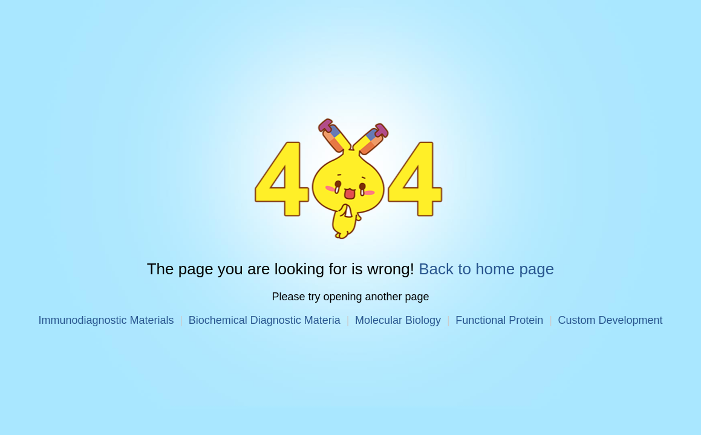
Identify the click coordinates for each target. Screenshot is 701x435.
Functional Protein (499, 320)
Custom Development (610, 320)
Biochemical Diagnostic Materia (265, 320)
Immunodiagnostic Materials (106, 320)
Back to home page (486, 269)
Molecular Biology (398, 320)
